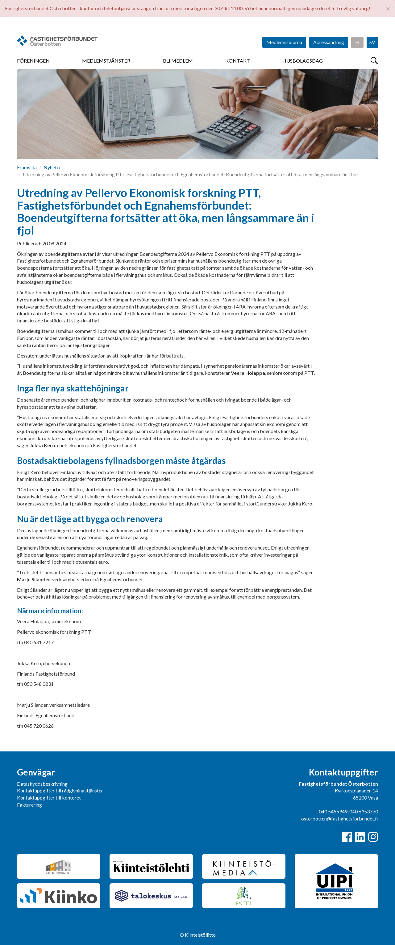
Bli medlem (178, 60)
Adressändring (328, 42)
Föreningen (33, 60)
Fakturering (29, 805)
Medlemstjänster (106, 60)
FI (357, 42)
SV (372, 42)
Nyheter (52, 167)
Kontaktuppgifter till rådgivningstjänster (60, 790)
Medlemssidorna (284, 42)
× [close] (388, 8)
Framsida (27, 167)
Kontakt (237, 60)
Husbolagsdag (302, 60)
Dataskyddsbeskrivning (42, 784)
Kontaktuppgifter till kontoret (49, 797)
